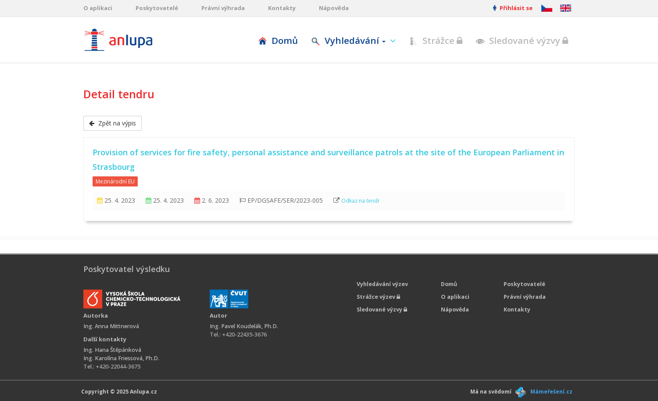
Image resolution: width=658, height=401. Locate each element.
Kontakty (282, 8)
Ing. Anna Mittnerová (111, 326)
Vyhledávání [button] (349, 40)
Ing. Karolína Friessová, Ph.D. (121, 358)
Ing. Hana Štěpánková (112, 350)
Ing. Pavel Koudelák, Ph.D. (244, 326)
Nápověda (334, 8)
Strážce (435, 40)
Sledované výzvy (522, 40)
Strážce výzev (378, 297)
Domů (278, 40)
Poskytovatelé (157, 8)
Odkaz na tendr (360, 200)
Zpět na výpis (112, 123)
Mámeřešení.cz (551, 391)
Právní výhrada (223, 8)
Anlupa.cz (143, 391)
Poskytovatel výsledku (126, 269)
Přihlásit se (513, 8)
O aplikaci (97, 8)
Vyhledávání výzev (382, 284)
